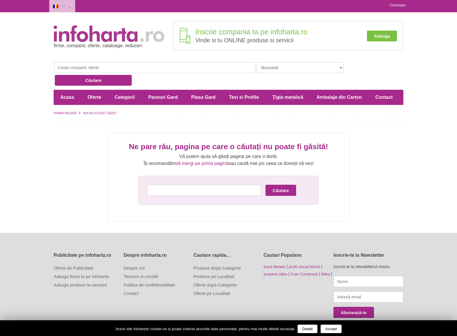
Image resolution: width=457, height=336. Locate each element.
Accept (331, 329)
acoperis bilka (276, 258)
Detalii (307, 329)
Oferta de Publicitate (73, 252)
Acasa (67, 82)
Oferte (94, 82)
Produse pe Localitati (214, 261)
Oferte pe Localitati (212, 278)
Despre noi (134, 252)
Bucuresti (70, 5)
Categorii (125, 82)
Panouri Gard (163, 82)
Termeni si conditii (141, 261)
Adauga (382, 34)
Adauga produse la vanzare (80, 269)
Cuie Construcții (306, 258)
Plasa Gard (203, 82)
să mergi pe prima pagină (202, 148)
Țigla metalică (287, 82)
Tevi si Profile (244, 82)
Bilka (328, 258)
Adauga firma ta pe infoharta (81, 261)
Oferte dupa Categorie (215, 269)
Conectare (398, 5)
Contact (384, 82)
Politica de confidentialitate (149, 269)
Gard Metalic (274, 251)
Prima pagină (65, 98)
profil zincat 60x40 (306, 251)
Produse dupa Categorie (217, 252)
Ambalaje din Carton (339, 82)
